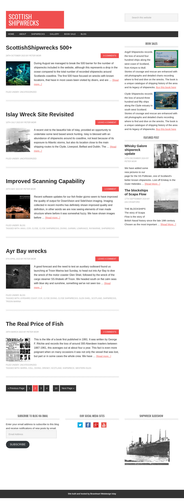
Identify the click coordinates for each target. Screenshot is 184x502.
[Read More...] (152, 187)
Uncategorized (28, 96)
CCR (29, 232)
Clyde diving (50, 302)
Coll (30, 372)
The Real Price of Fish (46, 327)
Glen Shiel (84, 302)
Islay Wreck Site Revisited (53, 117)
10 (56, 392)
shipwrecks (107, 232)
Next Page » (68, 392)
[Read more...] (42, 88)
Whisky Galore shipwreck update (136, 153)
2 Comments (109, 336)
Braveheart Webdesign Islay (103, 498)
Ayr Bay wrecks (34, 254)
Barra (23, 372)
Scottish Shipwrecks (27, 21)
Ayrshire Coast (28, 302)
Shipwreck (69, 372)
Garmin (72, 232)
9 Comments (109, 60)
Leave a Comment (107, 126)
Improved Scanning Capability (61, 184)
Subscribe (17, 448)
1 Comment (110, 193)
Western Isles (83, 372)
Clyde (35, 232)
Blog (22, 229)
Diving (63, 232)
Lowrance (82, 232)
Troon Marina (13, 305)
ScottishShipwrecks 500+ (52, 51)
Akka (22, 232)
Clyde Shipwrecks (49, 232)
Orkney (46, 372)
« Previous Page (16, 392)
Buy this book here (166, 91)
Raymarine (94, 232)
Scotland (96, 302)
